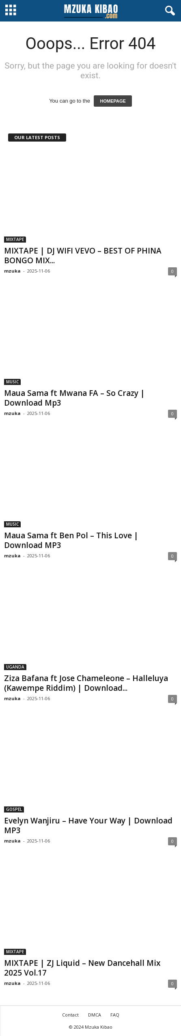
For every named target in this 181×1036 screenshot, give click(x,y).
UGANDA (15, 667)
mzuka (12, 271)
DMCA (94, 1015)
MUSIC (12, 382)
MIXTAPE (15, 239)
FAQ (114, 1015)
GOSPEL (14, 809)
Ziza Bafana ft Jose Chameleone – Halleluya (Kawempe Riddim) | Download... (86, 683)
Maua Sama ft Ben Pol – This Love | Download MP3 (71, 540)
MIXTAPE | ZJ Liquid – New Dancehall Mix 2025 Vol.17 (82, 968)
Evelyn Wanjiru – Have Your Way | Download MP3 (88, 825)
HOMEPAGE (112, 101)
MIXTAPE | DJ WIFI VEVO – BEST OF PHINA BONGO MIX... (83, 255)
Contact (70, 1015)
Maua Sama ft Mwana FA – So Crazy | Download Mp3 (74, 398)
